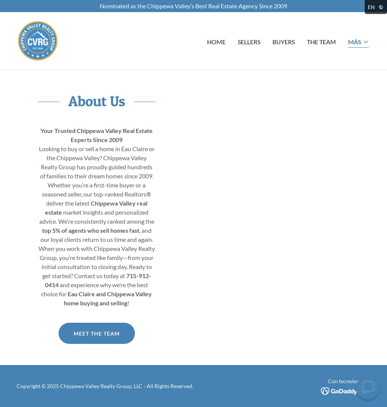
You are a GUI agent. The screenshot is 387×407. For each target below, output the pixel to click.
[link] (37, 39)
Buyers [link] (283, 41)
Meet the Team (97, 333)
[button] (358, 42)
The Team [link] (321, 41)
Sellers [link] (249, 41)
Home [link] (216, 41)
